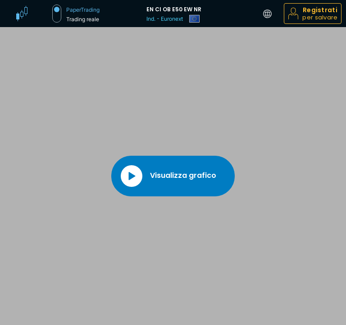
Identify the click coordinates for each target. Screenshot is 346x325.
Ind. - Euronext (164, 18)
